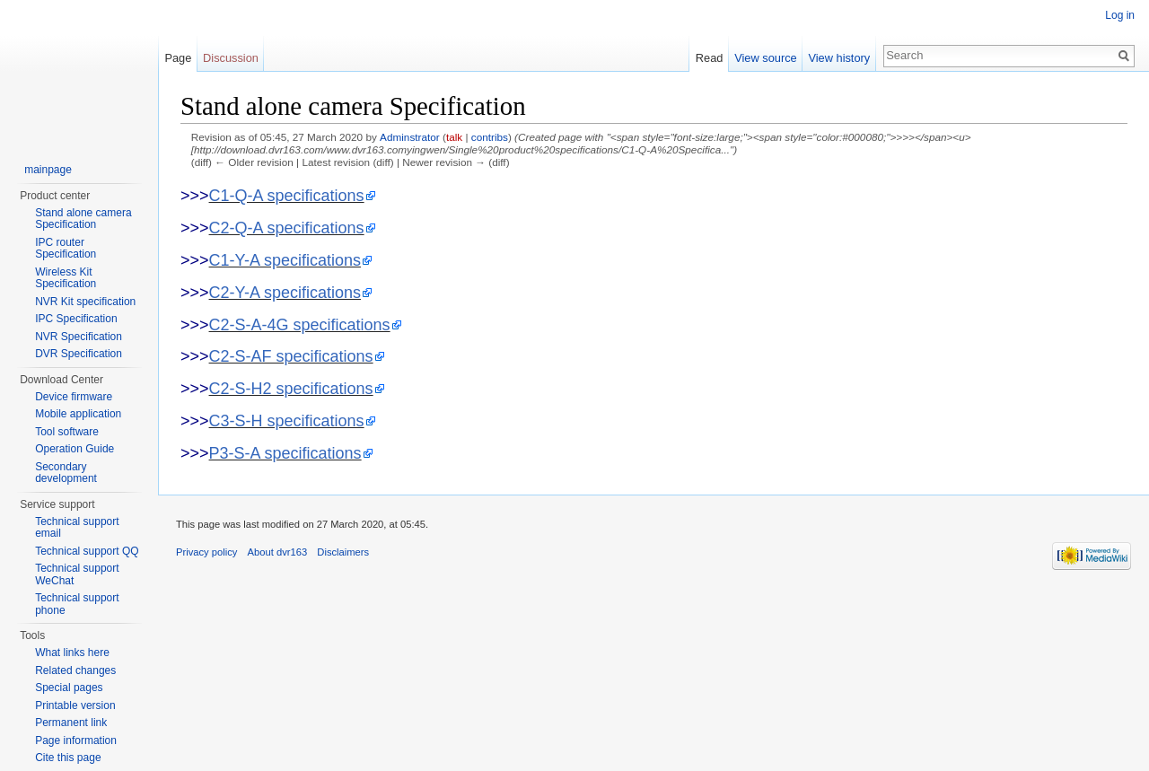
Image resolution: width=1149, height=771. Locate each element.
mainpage (48, 169)
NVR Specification (78, 336)
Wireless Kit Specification (65, 278)
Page (177, 58)
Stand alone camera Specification (83, 219)
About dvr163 (278, 552)
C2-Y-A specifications (285, 293)
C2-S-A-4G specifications (299, 325)
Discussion (231, 58)
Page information (76, 740)
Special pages (68, 687)
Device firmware (73, 396)
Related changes (75, 670)
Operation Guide (74, 448)
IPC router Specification (65, 248)
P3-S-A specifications (285, 453)
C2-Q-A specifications (286, 228)
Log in (1120, 15)
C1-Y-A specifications (285, 260)
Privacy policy (206, 552)
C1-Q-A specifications (286, 196)
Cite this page (68, 757)
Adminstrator (410, 137)
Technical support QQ (86, 551)
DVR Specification (78, 353)
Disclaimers (343, 552)
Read (710, 58)
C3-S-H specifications (286, 421)
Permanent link (71, 722)
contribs (489, 137)
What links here (72, 652)
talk (454, 137)
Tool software (67, 431)
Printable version (75, 705)
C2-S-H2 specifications (291, 389)
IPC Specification (76, 318)
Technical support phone (76, 604)
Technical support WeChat (76, 574)
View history (839, 58)
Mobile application (78, 413)
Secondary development (66, 473)
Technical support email (76, 527)
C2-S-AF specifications (291, 356)
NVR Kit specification (85, 301)
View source (765, 58)
